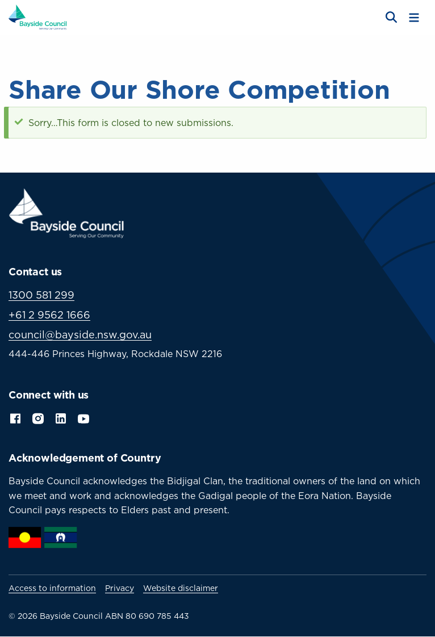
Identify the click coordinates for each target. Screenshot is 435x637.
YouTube (84, 417)
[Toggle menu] (413, 17)
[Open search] (390, 17)
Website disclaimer (180, 588)
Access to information (52, 588)
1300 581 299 (41, 295)
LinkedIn (61, 417)
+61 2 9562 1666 (49, 314)
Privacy (119, 588)
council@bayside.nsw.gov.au (80, 334)
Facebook (15, 417)
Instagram (38, 417)
